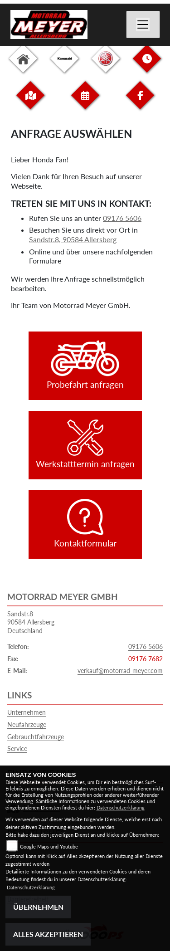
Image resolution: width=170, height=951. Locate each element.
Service (17, 748)
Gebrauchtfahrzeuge (35, 737)
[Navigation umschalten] (143, 24)
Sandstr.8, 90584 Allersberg (73, 239)
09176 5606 (122, 218)
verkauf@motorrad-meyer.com (120, 670)
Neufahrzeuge (26, 724)
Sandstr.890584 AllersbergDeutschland (30, 622)
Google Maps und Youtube (49, 846)
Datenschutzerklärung (121, 807)
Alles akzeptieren (48, 934)
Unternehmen (26, 712)
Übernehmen (38, 906)
